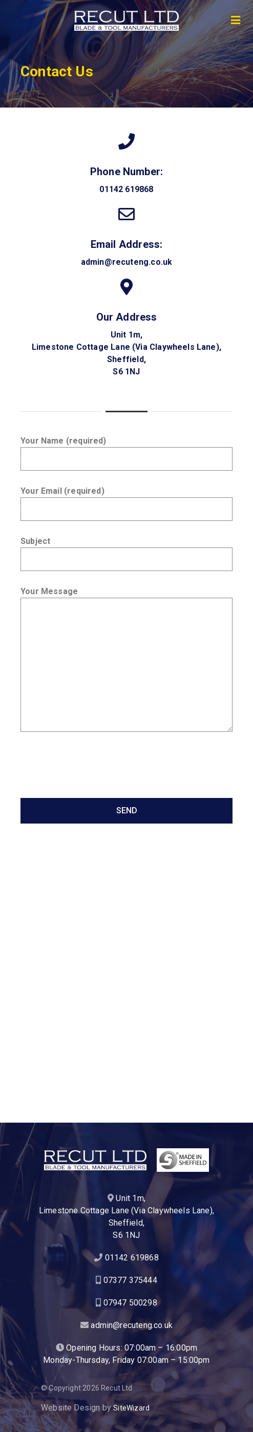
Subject (126, 553)
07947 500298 (130, 1303)
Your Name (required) (126, 453)
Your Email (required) (126, 503)
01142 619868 (126, 189)
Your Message (126, 659)
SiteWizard (131, 1408)
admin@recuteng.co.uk (127, 262)
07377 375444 (130, 1280)
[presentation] (98, 770)
